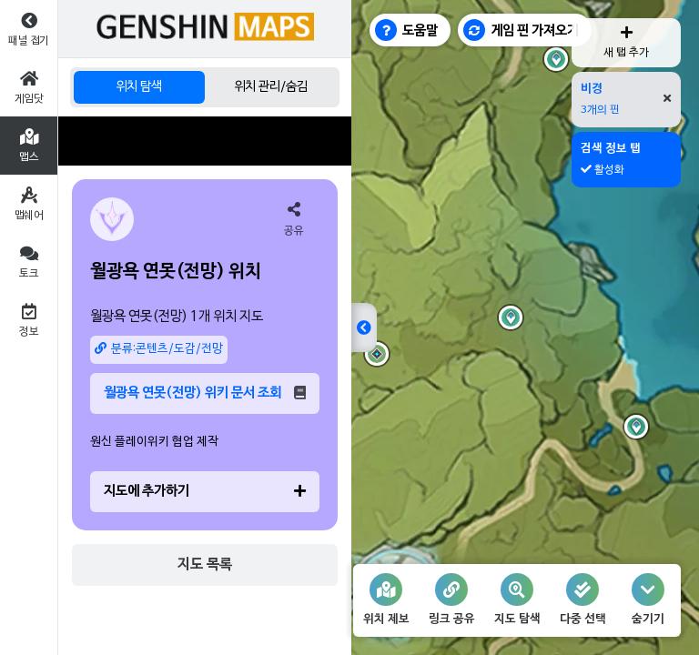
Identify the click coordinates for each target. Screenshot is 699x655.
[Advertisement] (204, 141)
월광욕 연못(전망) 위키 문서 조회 (205, 393)
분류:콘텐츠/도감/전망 (159, 349)
